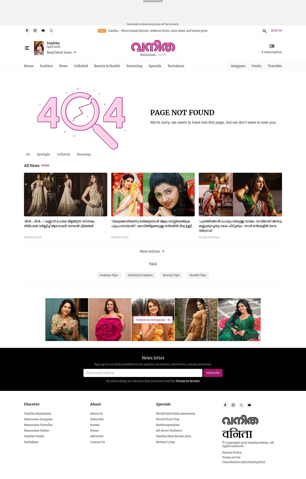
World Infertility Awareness (175, 413)
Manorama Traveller (38, 425)
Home (29, 66)
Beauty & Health (107, 66)
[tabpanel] (153, 207)
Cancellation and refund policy (243, 462)
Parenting (134, 66)
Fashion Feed (32, 237)
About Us (96, 413)
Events (95, 425)
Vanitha (53, 43)
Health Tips (198, 275)
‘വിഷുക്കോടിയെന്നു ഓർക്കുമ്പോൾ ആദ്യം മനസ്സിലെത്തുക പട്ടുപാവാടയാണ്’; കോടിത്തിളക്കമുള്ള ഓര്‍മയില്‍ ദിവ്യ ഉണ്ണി (151, 223)
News (63, 66)
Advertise (97, 436)
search (264, 30)
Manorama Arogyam (38, 419)
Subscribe (97, 419)
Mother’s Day (165, 442)
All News (37, 165)
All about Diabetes (169, 430)
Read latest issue (59, 52)
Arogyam (238, 66)
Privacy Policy (232, 452)
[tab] (28, 154)
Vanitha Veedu (34, 436)
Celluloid (81, 66)
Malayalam (148, 55)
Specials (155, 66)
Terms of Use (231, 457)
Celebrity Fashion (140, 275)
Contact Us (97, 442)
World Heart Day (167, 419)
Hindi (162, 55)
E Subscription (272, 52)
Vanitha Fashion (209, 237)
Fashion (46, 66)
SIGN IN (276, 30)
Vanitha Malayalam (37, 413)
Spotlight (43, 154)
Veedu (256, 66)
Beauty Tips (171, 275)
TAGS (153, 264)
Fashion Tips (109, 275)
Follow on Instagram (150, 320)
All (28, 154)
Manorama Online (36, 430)
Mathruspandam (167, 425)
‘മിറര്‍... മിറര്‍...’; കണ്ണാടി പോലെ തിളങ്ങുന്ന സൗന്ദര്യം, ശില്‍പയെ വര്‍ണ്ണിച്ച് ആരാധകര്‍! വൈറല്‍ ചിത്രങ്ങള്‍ (59, 223)
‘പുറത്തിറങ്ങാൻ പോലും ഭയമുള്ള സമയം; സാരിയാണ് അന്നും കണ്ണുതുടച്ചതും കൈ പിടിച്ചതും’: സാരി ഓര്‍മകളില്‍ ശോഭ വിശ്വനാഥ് (240, 226)
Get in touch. (172, 24)
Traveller (275, 66)
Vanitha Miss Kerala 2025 (173, 436)
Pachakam (176, 66)
